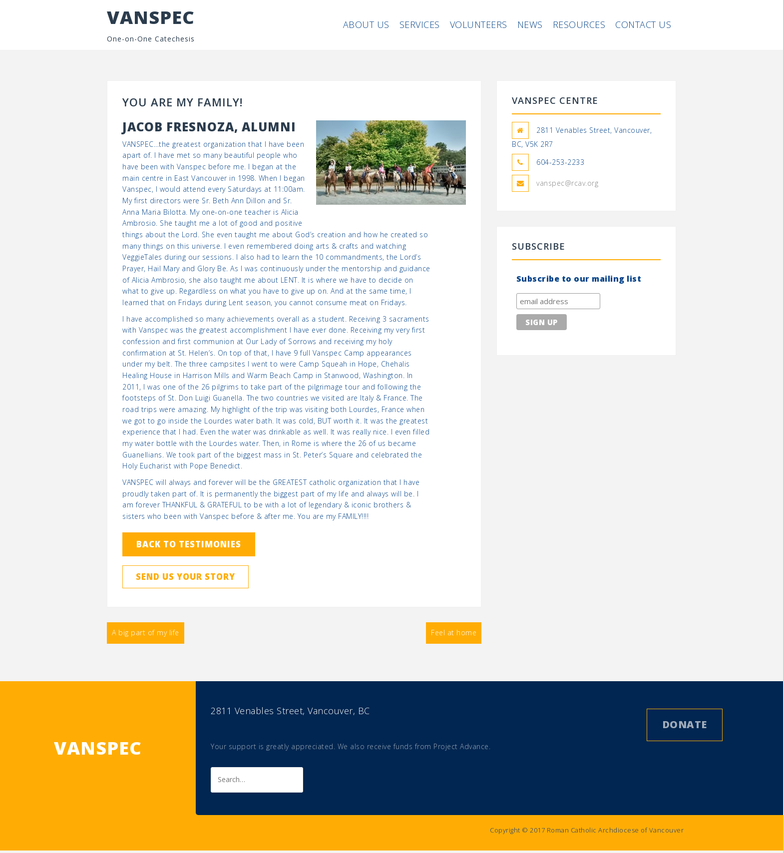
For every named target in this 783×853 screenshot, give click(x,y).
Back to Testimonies (201, 546)
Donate (684, 727)
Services (419, 24)
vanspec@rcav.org (567, 183)
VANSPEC (151, 17)
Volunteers (478, 24)
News (530, 24)
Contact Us (643, 24)
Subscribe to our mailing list (579, 278)
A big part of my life (145, 640)
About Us (366, 24)
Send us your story (198, 582)
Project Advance (461, 749)
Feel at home (453, 640)
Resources (579, 24)
